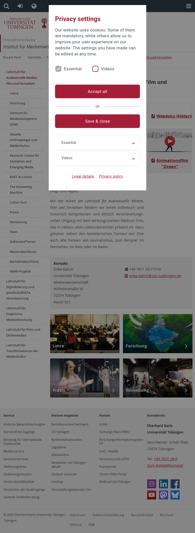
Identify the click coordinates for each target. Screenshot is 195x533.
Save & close (97, 121)
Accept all (97, 91)
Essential (73, 68)
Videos (107, 68)
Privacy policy (111, 176)
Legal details (83, 176)
